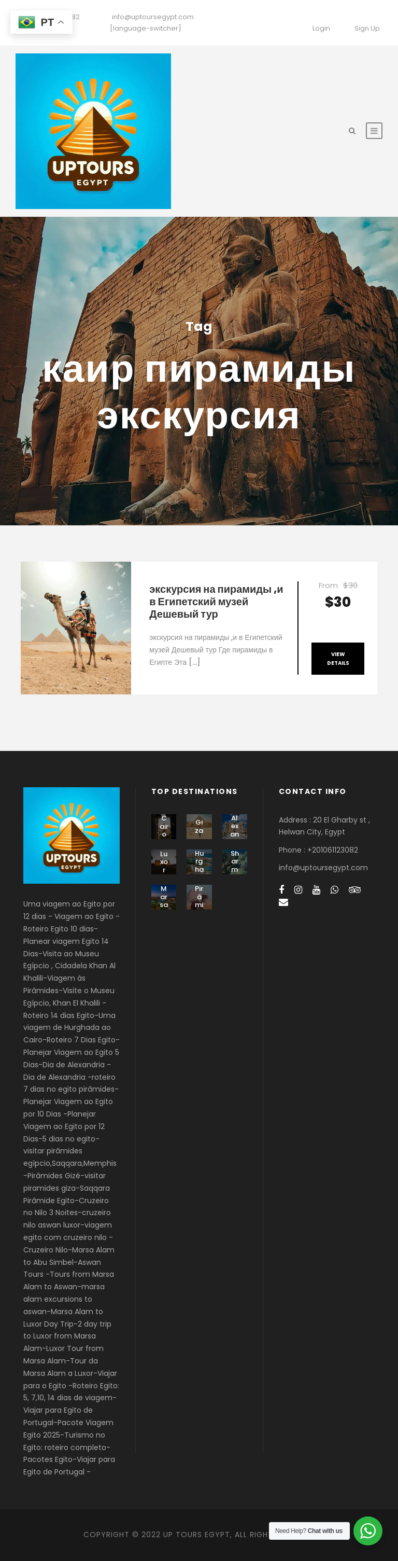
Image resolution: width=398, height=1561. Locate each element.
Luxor (164, 862)
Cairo (164, 826)
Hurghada (199, 865)
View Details (338, 658)
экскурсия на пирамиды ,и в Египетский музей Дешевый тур (216, 601)
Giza (199, 826)
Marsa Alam (164, 909)
